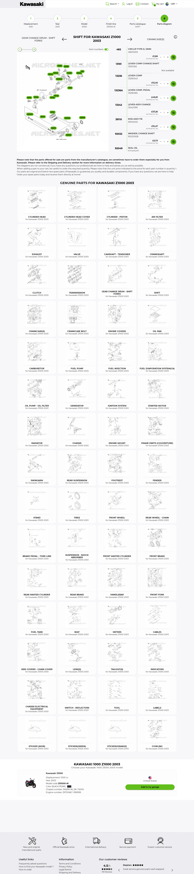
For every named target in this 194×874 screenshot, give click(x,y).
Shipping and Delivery (70, 872)
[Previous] (64, 39)
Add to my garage (150, 787)
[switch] (106, 49)
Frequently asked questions (33, 863)
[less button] (160, 57)
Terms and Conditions (70, 863)
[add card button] (173, 57)
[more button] (168, 57)
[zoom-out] (20, 49)
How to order (25, 869)
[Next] (129, 39)
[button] (175, 36)
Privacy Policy (65, 866)
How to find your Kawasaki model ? (36, 866)
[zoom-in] (34, 49)
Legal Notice (65, 869)
